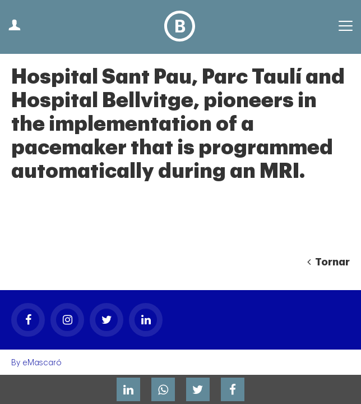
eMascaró (42, 363)
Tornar (328, 262)
